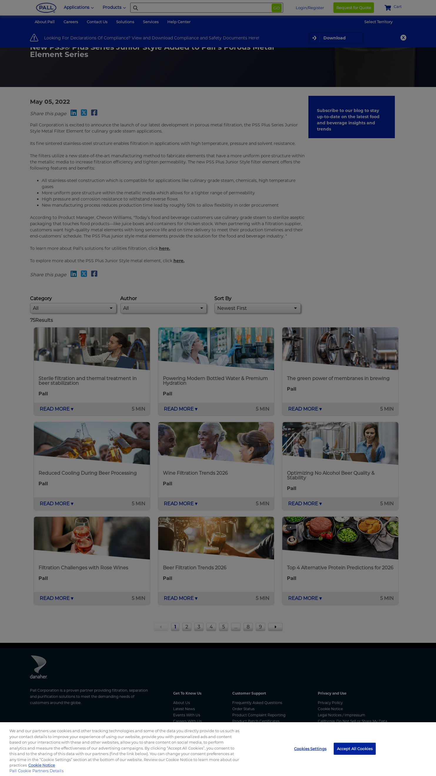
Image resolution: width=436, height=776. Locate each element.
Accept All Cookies (354, 748)
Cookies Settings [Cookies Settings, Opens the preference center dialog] (310, 748)
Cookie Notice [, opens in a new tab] (41, 765)
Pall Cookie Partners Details (36, 770)
